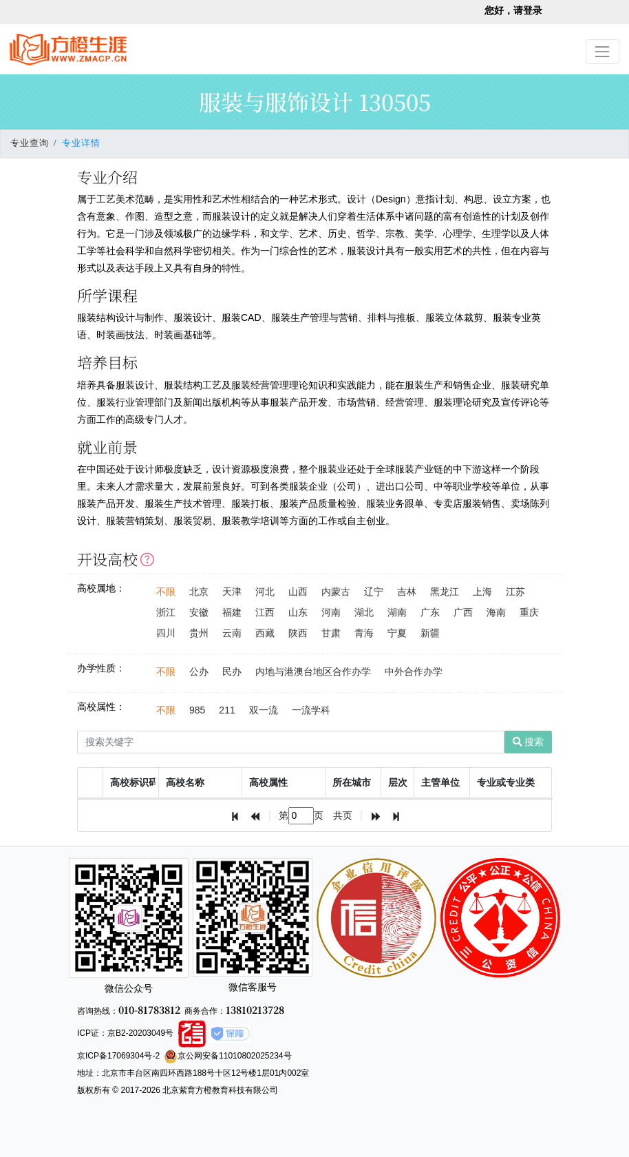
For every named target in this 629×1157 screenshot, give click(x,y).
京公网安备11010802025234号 (227, 1056)
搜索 (528, 741)
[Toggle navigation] (602, 51)
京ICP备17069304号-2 (118, 1056)
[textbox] (301, 815)
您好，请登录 (513, 10)
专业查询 (29, 143)
